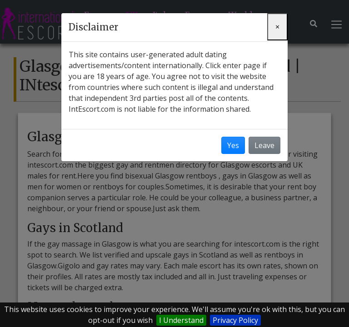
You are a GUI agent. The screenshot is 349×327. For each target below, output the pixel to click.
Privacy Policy (235, 320)
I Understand (181, 320)
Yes (233, 145)
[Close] (277, 26)
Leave (264, 145)
